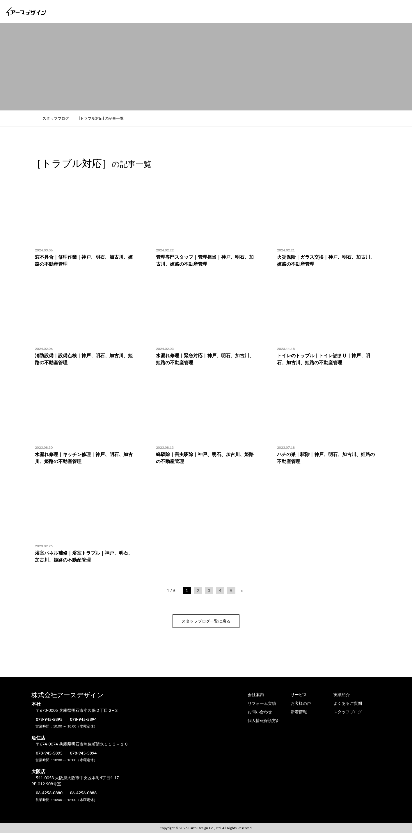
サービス (208, 11)
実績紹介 (238, 11)
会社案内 (179, 11)
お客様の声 (310, 11)
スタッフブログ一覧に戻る (206, 621)
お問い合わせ (386, 11)
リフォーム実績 (273, 11)
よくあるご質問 (347, 11)
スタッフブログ (59, 118)
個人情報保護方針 (264, 720)
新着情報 (299, 711)
